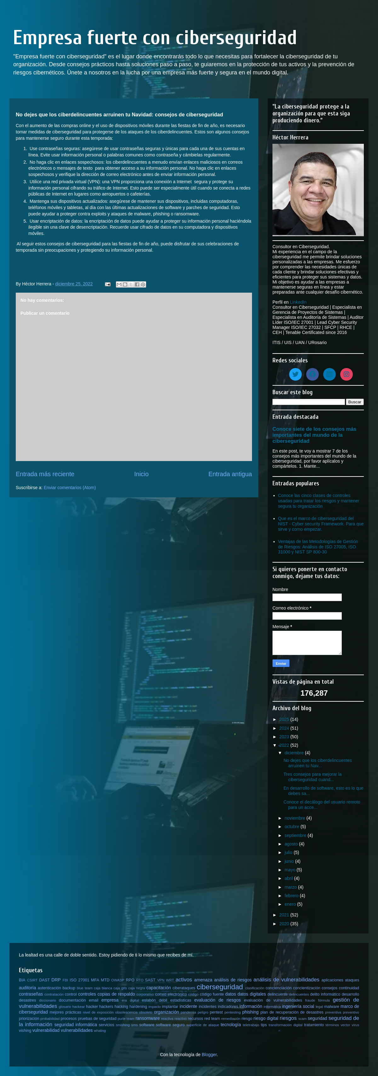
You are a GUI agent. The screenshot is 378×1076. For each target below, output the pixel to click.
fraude (310, 1000)
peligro (203, 1012)
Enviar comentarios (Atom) (70, 487)
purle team (126, 1018)
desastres (27, 1000)
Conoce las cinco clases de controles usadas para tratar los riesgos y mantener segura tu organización (318, 501)
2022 (284, 745)
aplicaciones (332, 980)
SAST (150, 980)
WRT (170, 980)
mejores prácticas (65, 1012)
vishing (25, 1030)
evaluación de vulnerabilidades (273, 1000)
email (93, 1000)
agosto (291, 843)
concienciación (279, 988)
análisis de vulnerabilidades (286, 980)
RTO (139, 980)
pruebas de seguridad (97, 1018)
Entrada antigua (230, 474)
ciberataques (184, 988)
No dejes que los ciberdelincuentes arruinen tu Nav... (318, 763)
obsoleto (145, 1012)
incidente (188, 1006)
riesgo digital (266, 1018)
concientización (306, 988)
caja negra (136, 988)
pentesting (232, 1012)
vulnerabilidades (77, 1030)
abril (289, 878)
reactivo (181, 1018)
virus (355, 1025)
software (146, 1025)
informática (272, 1007)
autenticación (49, 988)
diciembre (294, 752)
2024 (284, 728)
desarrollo (350, 994)
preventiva (333, 1012)
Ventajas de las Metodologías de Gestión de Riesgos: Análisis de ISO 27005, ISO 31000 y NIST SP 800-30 (318, 547)
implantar (170, 1006)
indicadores (228, 1006)
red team (212, 1018)
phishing (250, 1012)
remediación (230, 1018)
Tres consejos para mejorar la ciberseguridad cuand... (313, 777)
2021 (284, 914)
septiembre (295, 835)
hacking (121, 1006)
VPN (160, 980)
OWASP (117, 980)
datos (230, 994)
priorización (29, 1018)
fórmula (324, 1000)
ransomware (147, 1018)
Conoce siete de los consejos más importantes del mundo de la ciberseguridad (314, 435)
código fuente (212, 994)
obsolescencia (126, 1012)
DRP (56, 979)
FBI (65, 980)
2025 (284, 719)
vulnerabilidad (46, 1030)
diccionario (47, 1000)
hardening (138, 1006)
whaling (100, 1030)
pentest (216, 1012)
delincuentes (299, 994)
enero (290, 904)
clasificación (254, 988)
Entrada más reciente (45, 474)
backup (68, 988)
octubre (292, 826)
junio (289, 861)
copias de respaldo (116, 994)
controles (87, 994)
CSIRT (32, 980)
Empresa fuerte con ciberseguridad (155, 38)
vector (345, 1025)
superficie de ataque (202, 1025)
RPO (130, 980)
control (71, 994)
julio (289, 852)
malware (331, 1006)
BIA (22, 980)
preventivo (351, 1012)
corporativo (145, 994)
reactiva (167, 1018)
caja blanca (103, 988)
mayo (290, 869)
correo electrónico (171, 994)
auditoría (27, 987)
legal (319, 1007)
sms (134, 1025)
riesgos (288, 1018)
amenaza (203, 979)
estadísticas (181, 1000)
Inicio (141, 474)
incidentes (208, 1006)
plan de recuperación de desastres (292, 1012)
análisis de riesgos (233, 979)
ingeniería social (298, 1006)
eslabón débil (154, 1000)
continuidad (349, 988)
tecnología (230, 1024)
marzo (291, 887)
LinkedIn (298, 302)
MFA (95, 980)
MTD (105, 980)
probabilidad (50, 1018)
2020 (284, 923)
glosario (65, 1007)
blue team (85, 988)
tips (264, 1025)
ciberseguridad (220, 987)
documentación (72, 1000)
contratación (54, 994)
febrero (292, 895)
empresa (109, 1000)
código (193, 994)
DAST (44, 980)
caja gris (120, 988)
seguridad (317, 1018)
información (250, 1006)
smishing (123, 1025)
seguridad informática (75, 1024)
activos (183, 980)
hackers (106, 1006)
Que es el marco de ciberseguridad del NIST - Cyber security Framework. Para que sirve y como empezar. (321, 524)
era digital (130, 1000)
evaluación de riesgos (217, 1000)
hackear (78, 1007)
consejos (329, 988)
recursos (195, 1018)
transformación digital (286, 1025)
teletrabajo (251, 1025)
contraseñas (31, 994)
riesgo (247, 1018)
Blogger (209, 1054)
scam (302, 1018)
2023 (284, 736)
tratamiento (314, 1025)
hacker (92, 1006)
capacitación (158, 987)
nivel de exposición (98, 1012)
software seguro (170, 1025)
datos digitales (252, 994)
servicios (106, 1025)
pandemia (188, 1012)
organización (166, 1012)
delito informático (325, 994)
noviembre (295, 818)
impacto (154, 1007)
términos (332, 1025)
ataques (352, 980)
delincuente (277, 994)
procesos (69, 1018)
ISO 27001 (79, 980)
